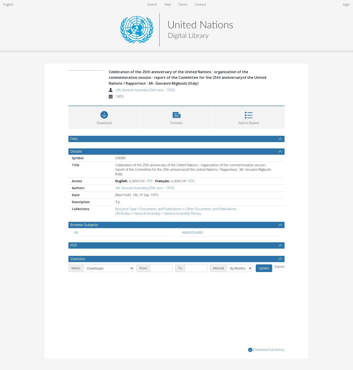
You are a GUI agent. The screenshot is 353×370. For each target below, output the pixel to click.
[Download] (104, 116)
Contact (200, 4)
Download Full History (266, 349)
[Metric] (108, 268)
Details (76, 151)
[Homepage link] (176, 28)
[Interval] (239, 268)
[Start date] (161, 268)
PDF (150, 181)
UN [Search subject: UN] (76, 232)
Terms (182, 4)
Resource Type (125, 209)
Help (167, 4)
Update (264, 268)
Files (74, 138)
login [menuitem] (346, 4)
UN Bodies (123, 213)
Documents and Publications (161, 209)
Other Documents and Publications (211, 209)
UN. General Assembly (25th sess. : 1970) (145, 90)
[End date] (196, 268)
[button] (177, 116)
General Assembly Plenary (182, 213)
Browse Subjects (84, 224)
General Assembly (147, 213)
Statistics (77, 258)
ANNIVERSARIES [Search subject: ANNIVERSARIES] (193, 232)
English (8, 4)
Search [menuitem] (152, 4)
